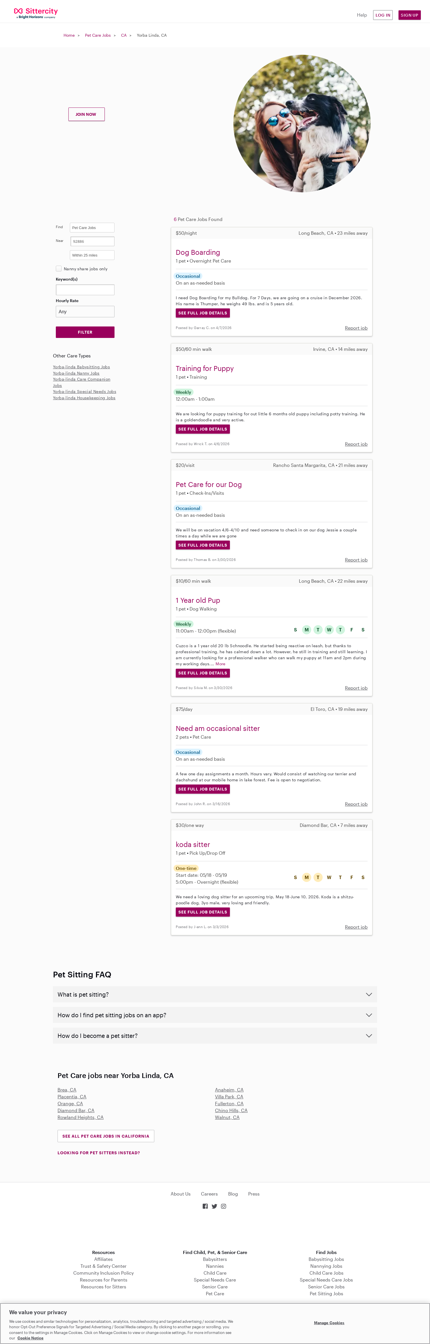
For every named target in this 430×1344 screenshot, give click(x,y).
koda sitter (193, 844)
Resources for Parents (103, 1279)
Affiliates (103, 1259)
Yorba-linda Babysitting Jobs (81, 366)
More (221, 663)
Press (254, 1193)
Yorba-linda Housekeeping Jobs (84, 397)
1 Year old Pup (198, 600)
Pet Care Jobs (98, 35)
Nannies (215, 1266)
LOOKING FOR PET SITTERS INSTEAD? (99, 1152)
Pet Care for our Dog (209, 484)
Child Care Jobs (326, 1272)
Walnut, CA (227, 1117)
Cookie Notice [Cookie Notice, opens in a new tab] (30, 1338)
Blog (233, 1193)
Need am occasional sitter (218, 728)
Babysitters (215, 1259)
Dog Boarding (198, 252)
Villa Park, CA (229, 1096)
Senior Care (215, 1286)
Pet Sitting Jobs (326, 1293)
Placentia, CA (72, 1096)
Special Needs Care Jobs (326, 1279)
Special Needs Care (215, 1279)
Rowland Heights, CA (81, 1117)
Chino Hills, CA (231, 1110)
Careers (209, 1193)
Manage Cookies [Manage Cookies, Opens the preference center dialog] (329, 1322)
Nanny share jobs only (85, 268)
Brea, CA (67, 1089)
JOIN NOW (86, 114)
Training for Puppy (205, 368)
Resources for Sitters (103, 1286)
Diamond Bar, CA (76, 1110)
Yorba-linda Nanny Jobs (76, 373)
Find (59, 227)
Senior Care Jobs (326, 1286)
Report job (356, 327)
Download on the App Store (215, 1230)
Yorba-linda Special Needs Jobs (84, 391)
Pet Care (215, 1293)
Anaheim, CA (229, 1089)
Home (69, 35)
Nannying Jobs (326, 1266)
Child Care (215, 1272)
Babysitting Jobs (326, 1259)
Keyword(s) (67, 279)
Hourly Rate (67, 300)
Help (362, 14)
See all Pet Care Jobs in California (105, 1136)
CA (124, 35)
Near (60, 240)
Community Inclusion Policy (103, 1272)
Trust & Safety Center (103, 1266)
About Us (181, 1193)
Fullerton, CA (229, 1103)
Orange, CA (70, 1103)
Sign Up (410, 15)
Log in (383, 15)
